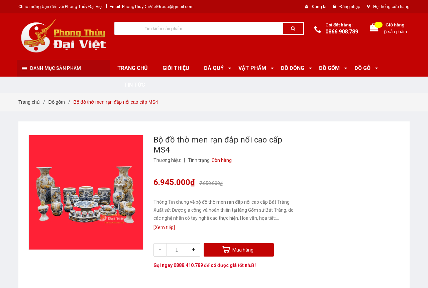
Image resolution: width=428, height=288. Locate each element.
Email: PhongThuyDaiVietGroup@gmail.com (152, 6)
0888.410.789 (188, 265)
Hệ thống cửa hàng (391, 6)
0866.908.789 (341, 31)
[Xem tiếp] (164, 227)
